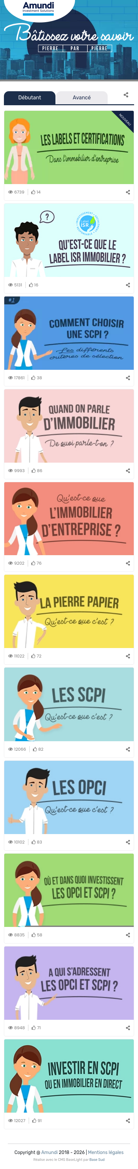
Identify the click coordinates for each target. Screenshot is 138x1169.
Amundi (49, 1152)
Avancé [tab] (82, 97)
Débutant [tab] (29, 97)
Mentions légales (106, 1152)
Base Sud (97, 1160)
